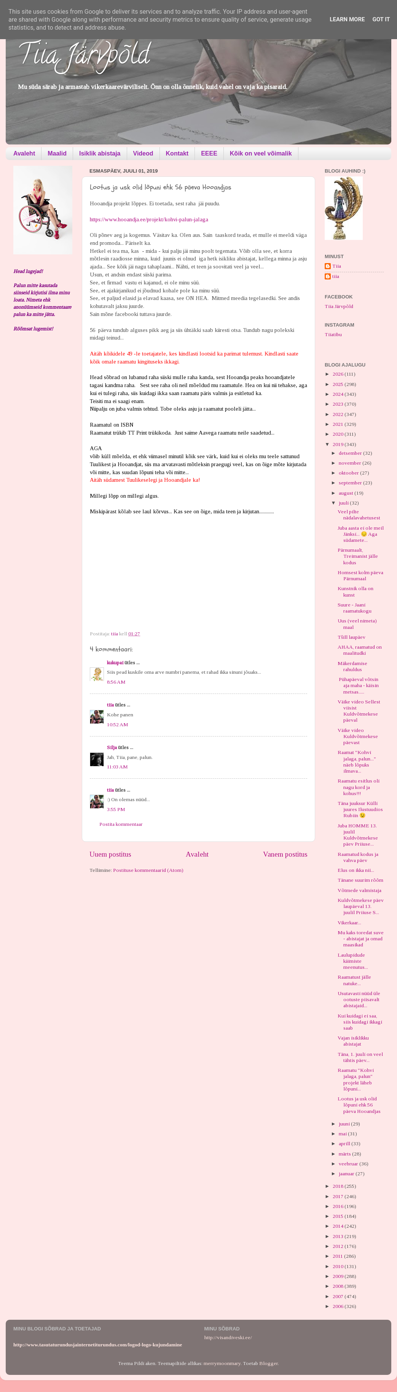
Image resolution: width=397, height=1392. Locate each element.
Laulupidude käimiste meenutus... (353, 961)
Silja (112, 747)
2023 (338, 404)
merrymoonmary (222, 1363)
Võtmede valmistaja (359, 890)
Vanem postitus (285, 854)
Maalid (57, 153)
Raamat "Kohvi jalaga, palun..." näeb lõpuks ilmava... (357, 761)
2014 (338, 1226)
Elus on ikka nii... (356, 870)
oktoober (349, 473)
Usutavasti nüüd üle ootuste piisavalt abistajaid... (359, 999)
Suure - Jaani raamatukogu (354, 608)
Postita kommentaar (121, 824)
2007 (338, 1296)
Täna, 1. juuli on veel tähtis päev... (360, 1057)
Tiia (336, 266)
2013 (338, 1236)
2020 (338, 434)
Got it (381, 19)
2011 (338, 1256)
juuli (344, 503)
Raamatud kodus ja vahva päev (358, 857)
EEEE (209, 153)
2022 (338, 414)
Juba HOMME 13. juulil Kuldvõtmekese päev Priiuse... (358, 835)
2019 (338, 444)
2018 (338, 1186)
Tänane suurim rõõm (360, 880)
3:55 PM (116, 809)
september (351, 483)
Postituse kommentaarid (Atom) (148, 870)
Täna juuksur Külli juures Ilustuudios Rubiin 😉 (360, 809)
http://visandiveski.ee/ (228, 1337)
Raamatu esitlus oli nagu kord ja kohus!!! (358, 787)
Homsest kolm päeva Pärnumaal (360, 575)
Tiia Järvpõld (83, 57)
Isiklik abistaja (100, 153)
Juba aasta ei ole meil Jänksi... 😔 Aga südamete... (361, 534)
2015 (338, 1216)
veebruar (349, 1164)
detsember (351, 453)
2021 (338, 424)
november (350, 463)
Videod (143, 153)
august (346, 493)
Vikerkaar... (349, 922)
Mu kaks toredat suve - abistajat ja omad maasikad (361, 939)
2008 (338, 1286)
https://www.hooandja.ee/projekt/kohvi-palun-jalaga (149, 219)
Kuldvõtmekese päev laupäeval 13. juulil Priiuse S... (361, 906)
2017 (338, 1196)
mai (343, 1133)
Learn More (347, 19)
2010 (338, 1266)
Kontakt (177, 153)
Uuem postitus (110, 854)
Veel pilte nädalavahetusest (359, 515)
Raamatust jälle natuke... (354, 980)
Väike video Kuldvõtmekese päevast (358, 736)
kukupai (115, 662)
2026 (338, 374)
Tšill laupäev (351, 637)
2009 (338, 1276)
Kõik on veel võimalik (261, 153)
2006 (338, 1306)
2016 (338, 1206)
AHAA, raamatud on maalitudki (360, 650)
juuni (345, 1124)
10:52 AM (117, 724)
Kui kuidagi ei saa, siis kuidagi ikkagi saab (360, 1022)
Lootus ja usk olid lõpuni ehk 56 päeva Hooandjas (359, 1105)
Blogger (268, 1363)
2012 (338, 1246)
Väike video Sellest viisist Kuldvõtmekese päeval (359, 711)
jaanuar (347, 1173)
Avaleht (24, 153)
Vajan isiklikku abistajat (353, 1041)
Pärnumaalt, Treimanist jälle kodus (358, 556)
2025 (338, 384)
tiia (110, 705)
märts (345, 1154)
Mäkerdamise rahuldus (352, 666)
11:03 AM (117, 767)
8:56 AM (116, 682)
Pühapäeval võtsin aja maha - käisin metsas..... (358, 685)
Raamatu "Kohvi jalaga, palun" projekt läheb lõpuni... (356, 1079)
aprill (345, 1143)
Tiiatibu (333, 334)
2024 (338, 394)
